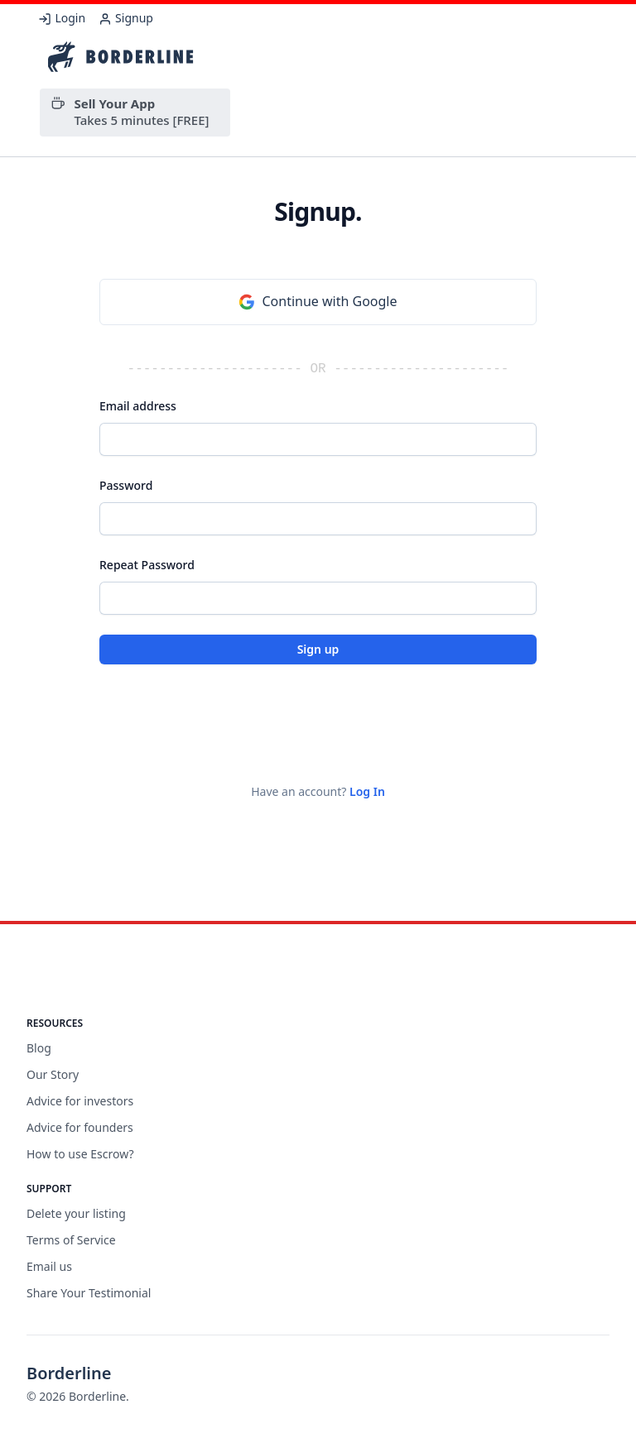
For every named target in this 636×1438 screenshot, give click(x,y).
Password (125, 485)
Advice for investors (79, 1101)
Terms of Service (71, 1240)
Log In (367, 791)
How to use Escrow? (80, 1154)
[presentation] (225, 716)
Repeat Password (147, 565)
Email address (137, 406)
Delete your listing (76, 1213)
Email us (49, 1266)
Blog (38, 1048)
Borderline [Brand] (68, 1373)
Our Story (52, 1074)
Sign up (318, 649)
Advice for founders (79, 1127)
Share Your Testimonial (88, 1293)
